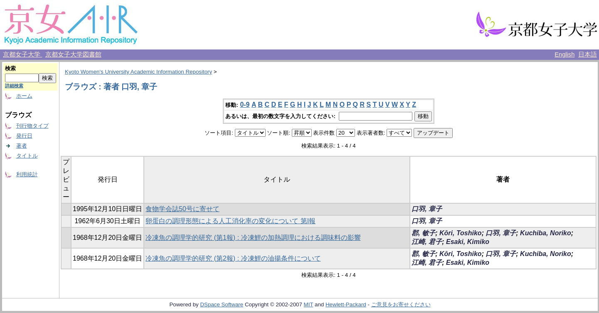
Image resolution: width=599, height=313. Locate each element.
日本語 (587, 54)
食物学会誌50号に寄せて (182, 208)
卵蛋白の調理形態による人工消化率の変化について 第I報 (230, 220)
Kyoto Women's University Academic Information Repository (138, 72)
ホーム (24, 96)
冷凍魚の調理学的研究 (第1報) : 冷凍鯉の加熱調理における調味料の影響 (252, 237)
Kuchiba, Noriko (545, 233)
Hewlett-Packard (345, 304)
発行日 (24, 136)
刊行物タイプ (32, 126)
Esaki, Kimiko (467, 241)
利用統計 (27, 174)
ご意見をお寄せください (401, 304)
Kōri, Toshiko (460, 233)
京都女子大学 (22, 54)
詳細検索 (14, 85)
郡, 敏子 (423, 233)
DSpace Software (221, 304)
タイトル (27, 156)
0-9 (244, 104)
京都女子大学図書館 (73, 54)
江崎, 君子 (427, 241)
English (564, 54)
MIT (308, 304)
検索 (10, 68)
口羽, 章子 (427, 208)
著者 (21, 146)
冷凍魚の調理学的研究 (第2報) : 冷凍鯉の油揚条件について (232, 258)
